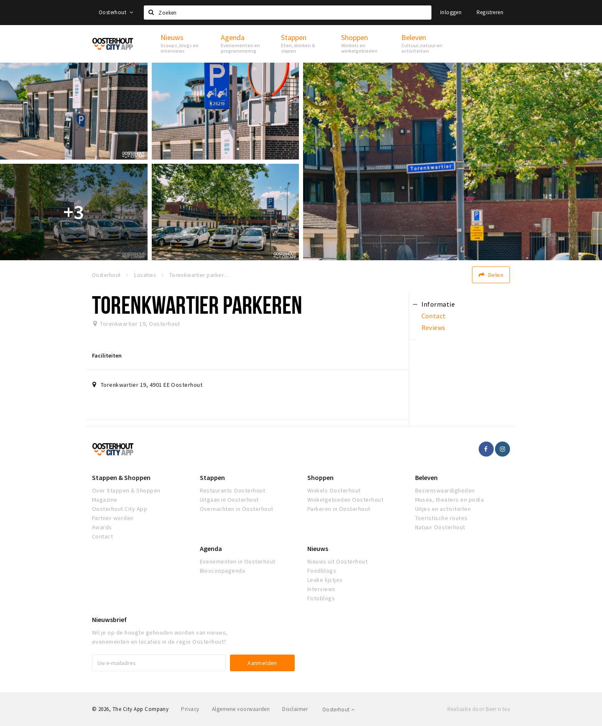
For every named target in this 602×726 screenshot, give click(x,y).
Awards (102, 527)
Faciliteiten (107, 355)
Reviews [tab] (433, 327)
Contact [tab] (433, 316)
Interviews (321, 589)
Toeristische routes (441, 518)
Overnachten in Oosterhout (236, 509)
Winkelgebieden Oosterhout (345, 499)
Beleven (426, 477)
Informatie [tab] (438, 304)
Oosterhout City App (119, 509)
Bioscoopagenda (222, 570)
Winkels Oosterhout (334, 490)
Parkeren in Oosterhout (338, 509)
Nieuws (317, 548)
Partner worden (113, 518)
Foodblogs (321, 570)
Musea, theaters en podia (449, 499)
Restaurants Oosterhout (232, 490)
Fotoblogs (321, 598)
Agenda (211, 548)
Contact (102, 536)
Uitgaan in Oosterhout (229, 499)
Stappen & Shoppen (121, 477)
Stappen (212, 477)
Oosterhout (116, 12)
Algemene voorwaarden (241, 709)
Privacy (190, 709)
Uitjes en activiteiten (443, 509)
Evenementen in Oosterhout (237, 561)
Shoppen (320, 477)
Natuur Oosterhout (440, 527)
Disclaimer (295, 709)
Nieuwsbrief (109, 619)
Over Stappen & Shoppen (126, 490)
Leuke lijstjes (325, 580)
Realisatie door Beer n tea (478, 709)
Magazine (104, 499)
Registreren (490, 12)
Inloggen (451, 12)
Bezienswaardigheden (445, 490)
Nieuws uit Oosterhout (337, 561)
